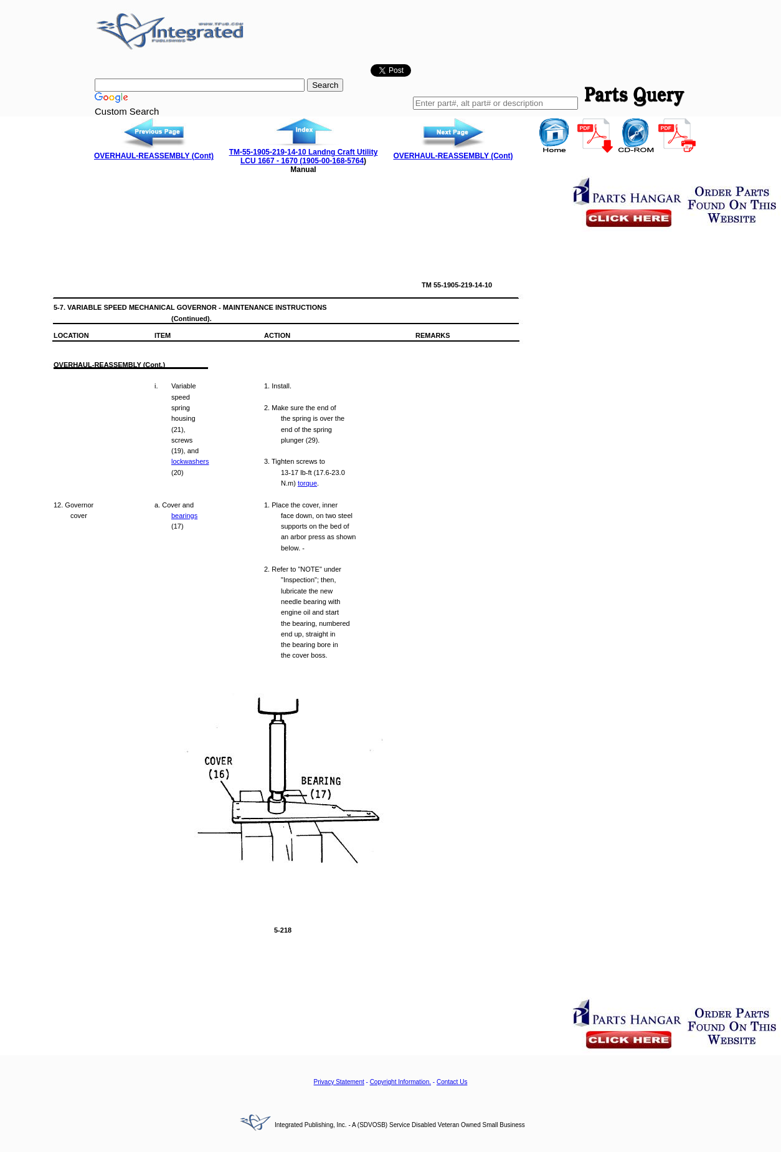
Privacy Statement (339, 1081)
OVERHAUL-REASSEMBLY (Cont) (154, 155)
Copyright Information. (400, 1081)
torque (307, 483)
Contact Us (452, 1081)
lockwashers (190, 461)
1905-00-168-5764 (333, 160)
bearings (184, 515)
